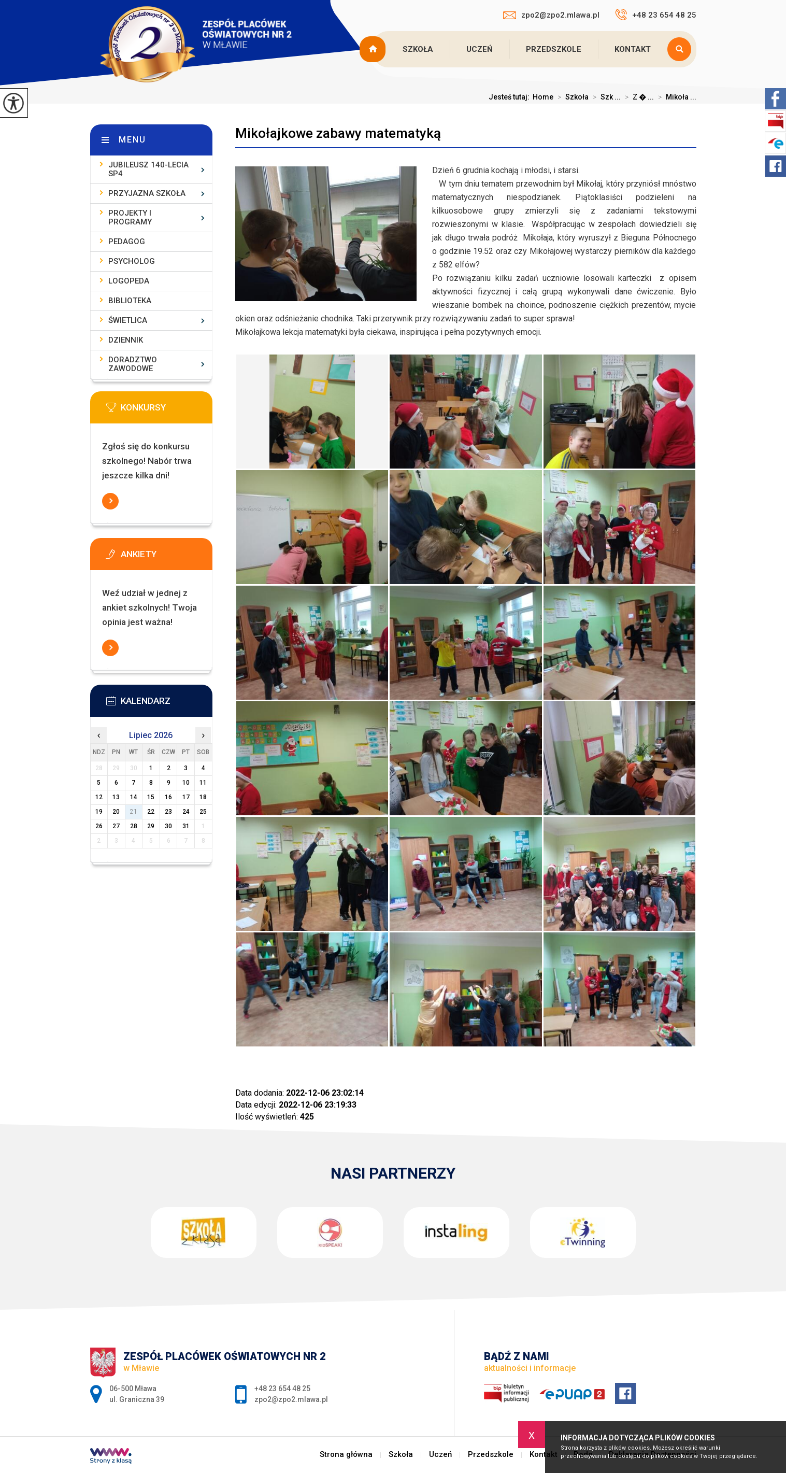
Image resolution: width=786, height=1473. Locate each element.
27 (116, 826)
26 (99, 826)
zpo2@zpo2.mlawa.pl (551, 15)
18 (203, 797)
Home (543, 97)
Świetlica (127, 320)
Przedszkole (553, 49)
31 (186, 826)
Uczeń (479, 49)
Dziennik (125, 340)
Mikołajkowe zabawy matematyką (338, 133)
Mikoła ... (675, 97)
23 (168, 811)
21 (133, 811)
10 (186, 782)
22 (150, 811)
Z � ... (637, 97)
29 (150, 826)
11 (203, 782)
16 (168, 797)
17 (186, 797)
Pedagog (126, 241)
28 (133, 826)
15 (150, 797)
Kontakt (632, 49)
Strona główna (374, 49)
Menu (132, 140)
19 (99, 811)
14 (133, 797)
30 (168, 826)
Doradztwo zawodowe (132, 364)
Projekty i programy (130, 217)
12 (99, 797)
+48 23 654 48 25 (655, 14)
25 (203, 811)
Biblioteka (129, 300)
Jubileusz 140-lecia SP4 (148, 169)
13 (116, 797)
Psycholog (131, 261)
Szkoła (418, 49)
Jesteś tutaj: (511, 97)
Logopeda (128, 281)
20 (116, 811)
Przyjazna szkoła (146, 193)
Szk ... (605, 97)
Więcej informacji (110, 501)
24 (186, 811)
